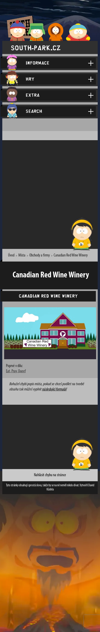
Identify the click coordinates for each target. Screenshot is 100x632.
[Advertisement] (50, 194)
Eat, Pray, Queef (16, 371)
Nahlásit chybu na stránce (50, 475)
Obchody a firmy (39, 255)
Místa (21, 255)
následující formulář (54, 389)
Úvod (11, 255)
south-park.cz (36, 47)
